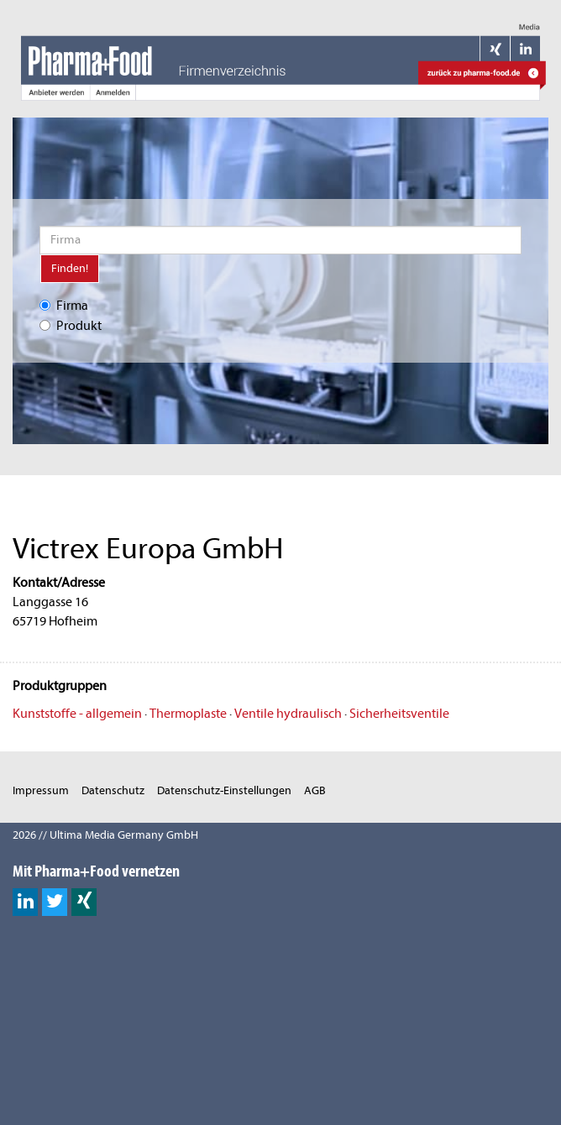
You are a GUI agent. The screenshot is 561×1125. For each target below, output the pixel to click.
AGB (315, 790)
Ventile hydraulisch (288, 713)
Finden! (69, 268)
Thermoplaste (188, 713)
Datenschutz (112, 790)
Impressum (41, 790)
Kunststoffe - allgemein (77, 713)
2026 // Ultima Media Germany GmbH (105, 835)
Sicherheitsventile (399, 713)
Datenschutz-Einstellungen (224, 790)
